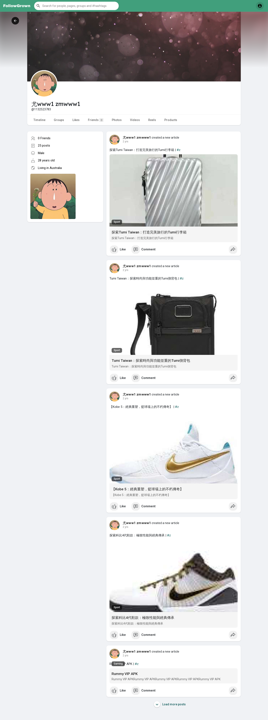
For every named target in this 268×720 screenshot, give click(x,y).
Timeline (39, 120)
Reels (152, 120)
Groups (59, 120)
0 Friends (44, 138)
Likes (76, 120)
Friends (95, 120)
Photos (117, 120)
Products (170, 120)
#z (178, 150)
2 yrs (125, 141)
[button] (76, 6)
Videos (135, 120)
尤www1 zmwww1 (137, 137)
